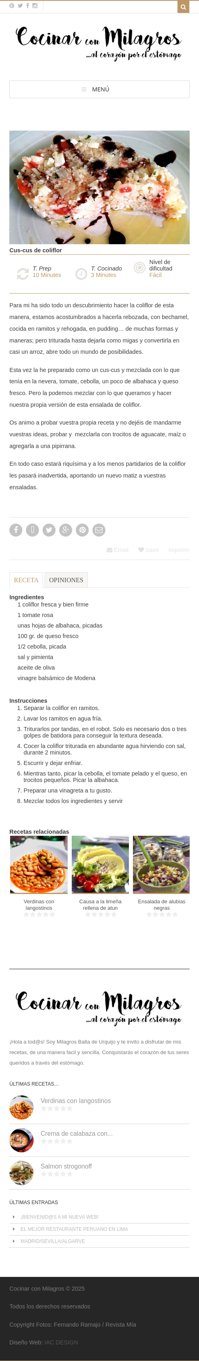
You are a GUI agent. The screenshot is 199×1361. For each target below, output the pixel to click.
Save (148, 550)
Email (117, 550)
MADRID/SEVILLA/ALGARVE (53, 1241)
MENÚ (100, 89)
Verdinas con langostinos (39, 904)
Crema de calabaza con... (77, 1133)
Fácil (156, 275)
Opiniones (66, 580)
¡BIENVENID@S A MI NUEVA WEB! (60, 1217)
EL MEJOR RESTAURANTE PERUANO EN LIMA (74, 1229)
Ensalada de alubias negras (162, 904)
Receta (26, 580)
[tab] (26, 584)
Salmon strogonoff (66, 1166)
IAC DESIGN (61, 1342)
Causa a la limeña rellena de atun (100, 904)
